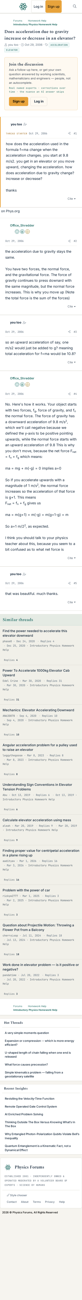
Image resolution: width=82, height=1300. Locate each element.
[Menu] (8, 6)
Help (62, 1285)
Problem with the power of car (26, 973)
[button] (69, 133)
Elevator (11, 50)
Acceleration (59, 45)
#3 (75, 415)
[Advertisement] (41, 235)
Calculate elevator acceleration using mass (37, 903)
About (24, 1285)
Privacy (50, 1285)
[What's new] (66, 6)
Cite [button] (70, 282)
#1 (75, 133)
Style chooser (17, 1278)
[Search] (74, 6)
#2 (75, 324)
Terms (37, 1285)
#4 (75, 477)
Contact (12, 1285)
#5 (75, 666)
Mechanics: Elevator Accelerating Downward (38, 793)
